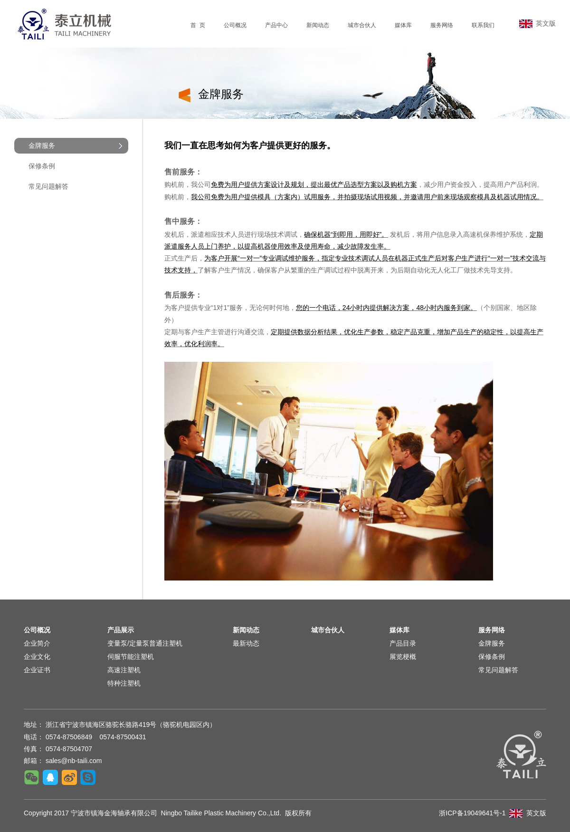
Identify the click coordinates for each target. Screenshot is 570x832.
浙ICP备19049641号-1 (472, 813)
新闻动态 (317, 25)
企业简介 (37, 643)
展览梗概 (403, 656)
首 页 (197, 25)
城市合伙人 (362, 25)
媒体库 (403, 25)
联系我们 (483, 25)
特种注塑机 (124, 683)
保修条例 (41, 166)
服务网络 (441, 25)
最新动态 (246, 643)
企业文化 (37, 656)
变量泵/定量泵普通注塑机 (144, 643)
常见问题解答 (48, 186)
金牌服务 (491, 643)
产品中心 (276, 25)
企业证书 (37, 670)
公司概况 (235, 25)
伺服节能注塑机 (130, 656)
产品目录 (403, 643)
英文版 (537, 23)
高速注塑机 (124, 670)
